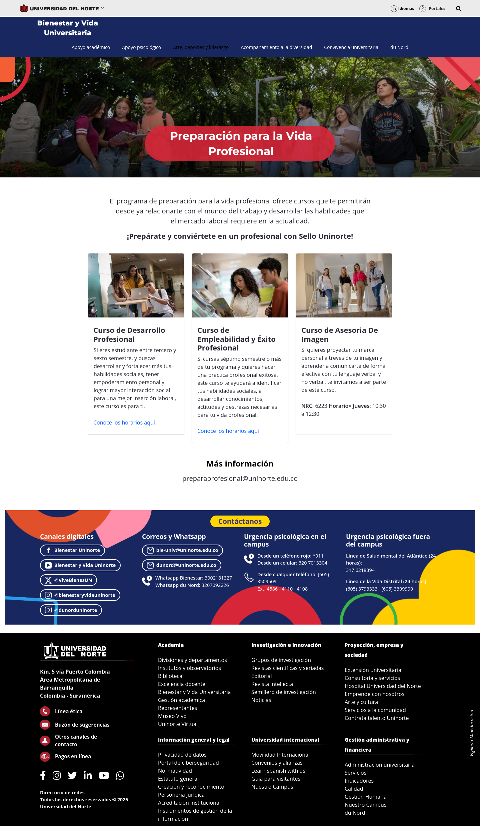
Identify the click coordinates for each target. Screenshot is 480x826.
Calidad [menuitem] (354, 788)
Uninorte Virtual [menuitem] (178, 724)
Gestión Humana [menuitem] (366, 796)
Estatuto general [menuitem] (178, 778)
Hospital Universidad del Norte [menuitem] (383, 686)
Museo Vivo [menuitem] (172, 716)
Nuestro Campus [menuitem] (272, 786)
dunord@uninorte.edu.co (181, 565)
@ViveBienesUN (68, 580)
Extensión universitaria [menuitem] (373, 670)
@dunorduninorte (71, 610)
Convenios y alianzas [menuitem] (277, 762)
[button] (458, 8)
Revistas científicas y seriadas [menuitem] (287, 668)
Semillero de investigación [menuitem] (283, 692)
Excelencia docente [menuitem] (181, 684)
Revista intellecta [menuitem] (272, 684)
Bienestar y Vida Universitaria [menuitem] (194, 692)
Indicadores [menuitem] (359, 780)
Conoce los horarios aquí (124, 422)
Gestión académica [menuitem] (181, 700)
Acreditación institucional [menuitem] (189, 802)
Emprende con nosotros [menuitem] (374, 694)
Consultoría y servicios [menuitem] (372, 678)
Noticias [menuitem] (261, 700)
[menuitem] (91, 47)
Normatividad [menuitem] (175, 770)
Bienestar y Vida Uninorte (80, 565)
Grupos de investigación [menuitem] (281, 660)
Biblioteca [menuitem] (170, 676)
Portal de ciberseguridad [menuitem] (188, 762)
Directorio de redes (62, 792)
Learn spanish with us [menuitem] (278, 770)
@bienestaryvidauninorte (80, 595)
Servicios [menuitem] (355, 772)
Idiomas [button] (402, 8)
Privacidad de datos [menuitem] (182, 754)
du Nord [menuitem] (355, 812)
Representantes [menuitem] (177, 708)
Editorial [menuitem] (261, 676)
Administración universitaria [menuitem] (380, 764)
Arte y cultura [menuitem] (361, 702)
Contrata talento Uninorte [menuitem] (377, 718)
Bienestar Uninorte (72, 550)
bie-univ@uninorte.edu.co (182, 550)
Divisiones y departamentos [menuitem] (192, 660)
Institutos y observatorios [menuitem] (189, 668)
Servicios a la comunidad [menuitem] (375, 710)
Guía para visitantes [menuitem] (275, 778)
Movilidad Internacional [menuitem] (280, 754)
